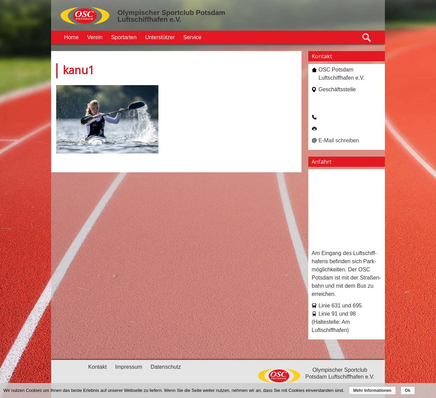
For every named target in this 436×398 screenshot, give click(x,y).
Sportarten (124, 37)
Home (71, 37)
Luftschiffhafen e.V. (149, 19)
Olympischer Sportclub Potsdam (171, 12)
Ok (407, 390)
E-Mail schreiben (338, 140)
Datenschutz (166, 367)
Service (192, 37)
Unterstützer (160, 37)
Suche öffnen (367, 37)
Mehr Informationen (372, 390)
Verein (95, 37)
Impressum (128, 367)
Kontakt (97, 367)
